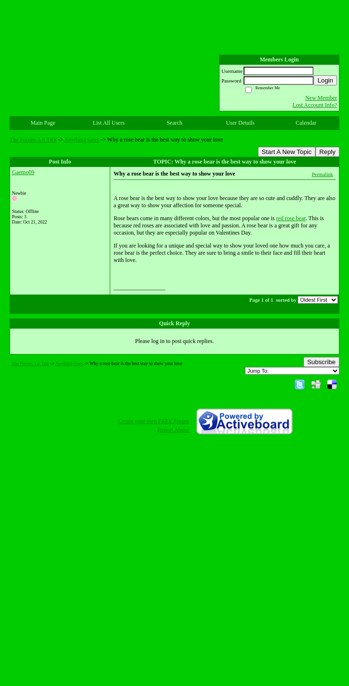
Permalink (322, 174)
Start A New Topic (287, 151)
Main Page (43, 122)
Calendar (306, 122)
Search (175, 122)
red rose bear (290, 218)
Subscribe (321, 362)
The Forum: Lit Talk (33, 139)
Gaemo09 (23, 172)
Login (325, 80)
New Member (321, 98)
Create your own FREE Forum (153, 421)
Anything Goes (81, 139)
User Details (240, 122)
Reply (327, 151)
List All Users (109, 122)
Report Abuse (173, 429)
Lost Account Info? (314, 105)
